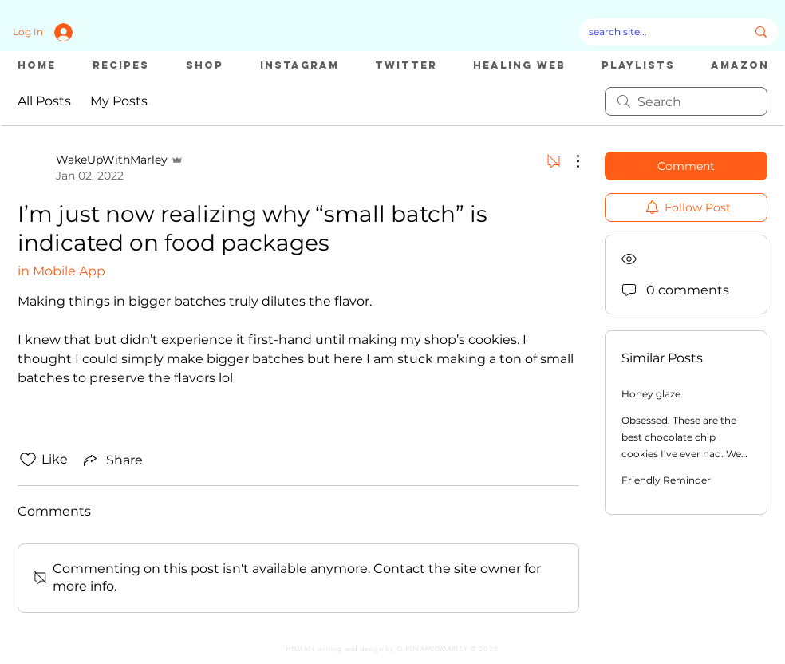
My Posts (119, 101)
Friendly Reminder (666, 480)
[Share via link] (112, 459)
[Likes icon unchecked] (28, 459)
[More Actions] (569, 161)
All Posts (44, 101)
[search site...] (655, 31)
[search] (686, 101)
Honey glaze (650, 394)
